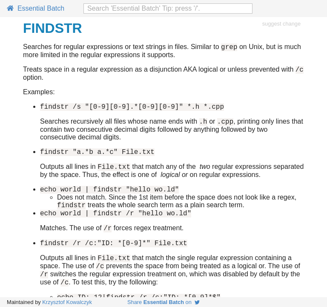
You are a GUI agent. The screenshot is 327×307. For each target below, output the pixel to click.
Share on (163, 302)
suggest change (281, 23)
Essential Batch (35, 8)
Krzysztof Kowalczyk (67, 302)
